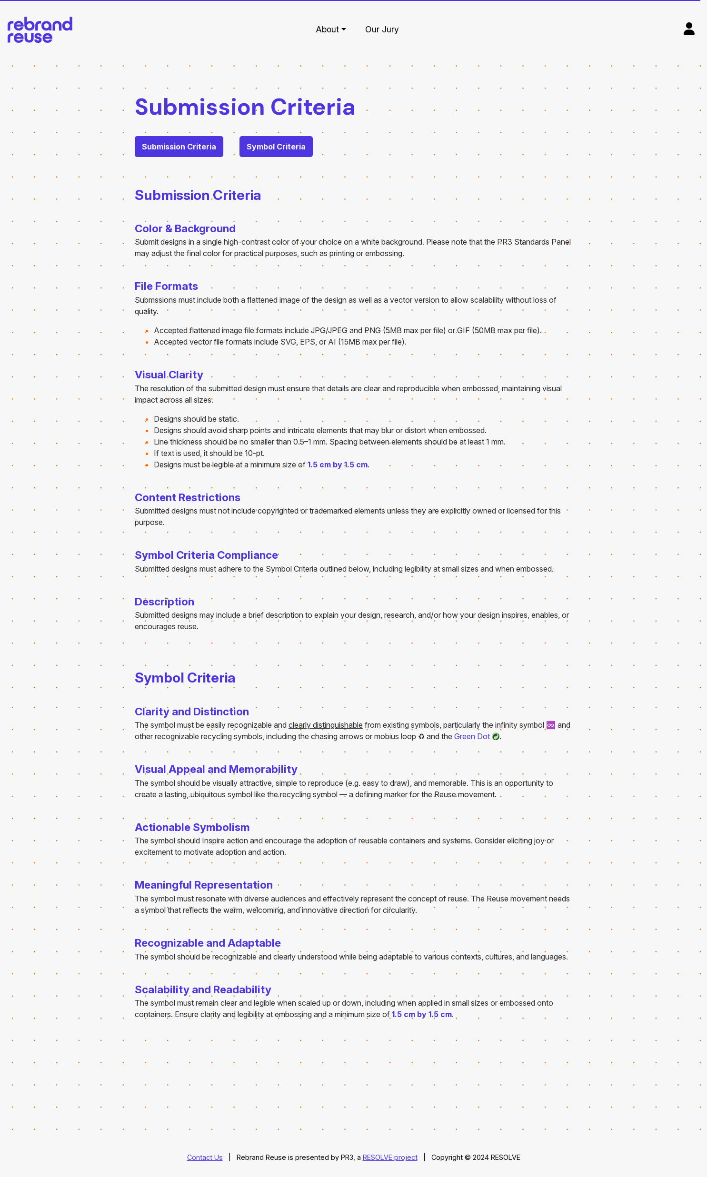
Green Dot (472, 736)
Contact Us (205, 1157)
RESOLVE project (390, 1157)
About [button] (327, 29)
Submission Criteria (179, 146)
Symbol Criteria (276, 146)
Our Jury (382, 29)
